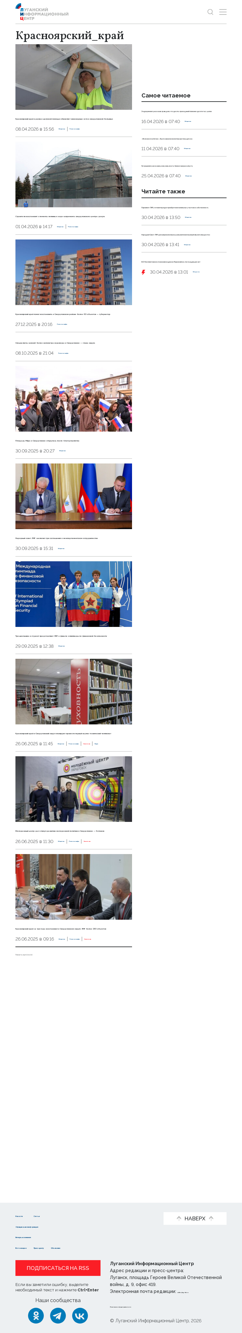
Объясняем (116, 1247)
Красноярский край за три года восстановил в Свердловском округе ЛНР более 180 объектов (68, 1131)
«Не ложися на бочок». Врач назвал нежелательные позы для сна (180, 165)
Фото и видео (33, 1247)
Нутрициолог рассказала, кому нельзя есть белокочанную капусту (183, 207)
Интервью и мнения (41, 1237)
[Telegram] (58, 1316)
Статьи (68, 1215)
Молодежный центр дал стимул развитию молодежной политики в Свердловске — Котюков (71, 1009)
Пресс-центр (76, 1247)
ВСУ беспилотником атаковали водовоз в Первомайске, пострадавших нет (184, 358)
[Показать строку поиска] (210, 11)
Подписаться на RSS (58, 1268)
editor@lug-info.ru (198, 1291)
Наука (121, 914)
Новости (26, 1215)
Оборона (203, 376)
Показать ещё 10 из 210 (43, 1174)
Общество (71, 154)
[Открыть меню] (222, 11)
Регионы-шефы (105, 154)
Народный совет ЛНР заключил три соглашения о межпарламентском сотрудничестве (73, 639)
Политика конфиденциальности (148, 1305)
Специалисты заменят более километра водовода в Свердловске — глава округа (62, 418)
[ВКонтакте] (80, 1316)
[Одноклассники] (36, 1316)
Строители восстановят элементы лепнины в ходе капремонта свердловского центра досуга (72, 249)
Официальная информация (50, 1226)
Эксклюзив (96, 914)
